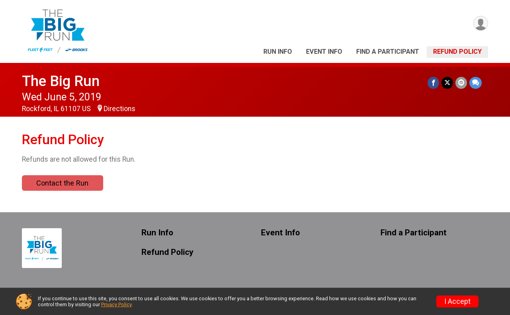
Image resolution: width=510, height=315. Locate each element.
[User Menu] (480, 23)
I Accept (457, 301)
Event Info (324, 51)
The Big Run (61, 81)
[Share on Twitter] (447, 82)
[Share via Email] (461, 82)
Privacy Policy (116, 304)
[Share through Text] (475, 82)
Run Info (277, 51)
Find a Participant (387, 51)
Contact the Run (62, 183)
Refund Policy (457, 51)
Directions (119, 109)
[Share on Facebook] (433, 82)
